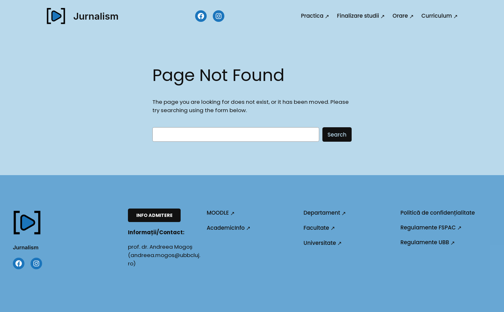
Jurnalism (96, 16)
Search (337, 134)
